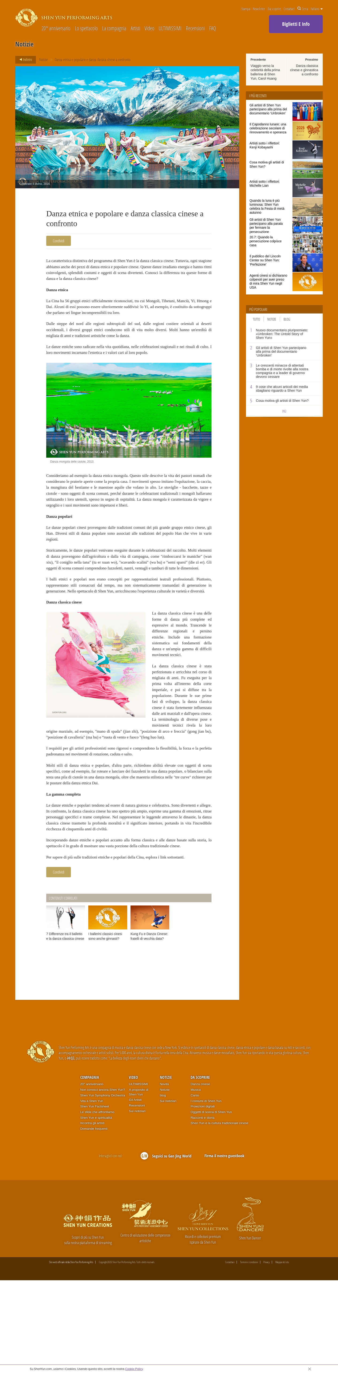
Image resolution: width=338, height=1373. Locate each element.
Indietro (24, 59)
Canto (195, 1188)
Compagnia (89, 1169)
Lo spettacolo (86, 29)
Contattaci (289, 9)
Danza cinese (200, 1177)
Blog (287, 319)
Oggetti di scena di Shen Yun (211, 1204)
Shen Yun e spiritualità (96, 1210)
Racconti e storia (203, 1210)
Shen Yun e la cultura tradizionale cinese (219, 1216)
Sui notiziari (137, 1203)
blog (163, 1188)
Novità (164, 1177)
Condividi (58, 241)
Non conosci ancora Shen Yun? (102, 1182)
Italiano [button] (317, 9)
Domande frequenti (94, 1221)
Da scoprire (274, 9)
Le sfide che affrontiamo (97, 1204)
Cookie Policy (134, 1369)
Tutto (256, 319)
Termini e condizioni (249, 1355)
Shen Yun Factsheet (94, 1199)
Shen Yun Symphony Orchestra (102, 1188)
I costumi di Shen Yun (206, 1193)
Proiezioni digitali (203, 1199)
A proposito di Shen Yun (138, 1184)
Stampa (245, 9)
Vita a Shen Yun (91, 1193)
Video (149, 29)
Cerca (302, 9)
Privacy (266, 1355)
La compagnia (114, 29)
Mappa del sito (282, 1355)
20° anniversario (56, 29)
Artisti (135, 29)
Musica (196, 1182)
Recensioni (195, 29)
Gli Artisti (135, 1192)
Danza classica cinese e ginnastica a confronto (304, 70)
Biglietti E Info (296, 24)
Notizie (43, 59)
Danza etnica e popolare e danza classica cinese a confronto (93, 59)
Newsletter (259, 9)
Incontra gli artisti (92, 1216)
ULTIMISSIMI (170, 29)
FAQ (212, 29)
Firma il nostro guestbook (224, 1248)
